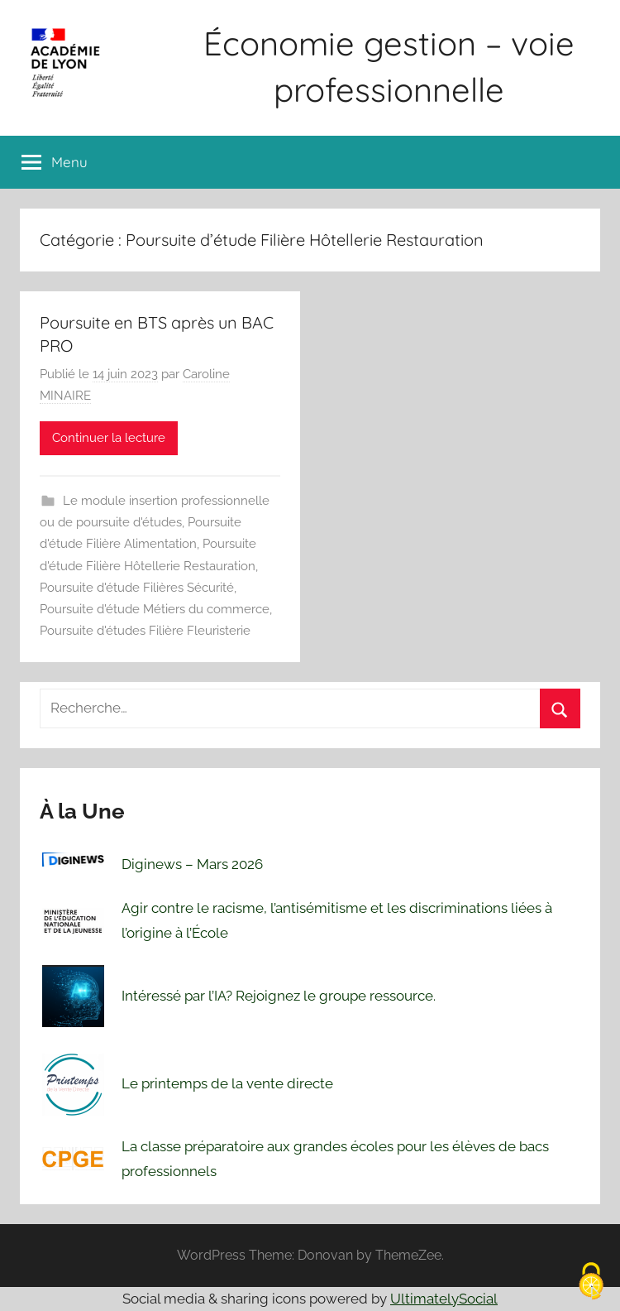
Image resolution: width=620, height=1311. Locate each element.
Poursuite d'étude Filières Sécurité (137, 587)
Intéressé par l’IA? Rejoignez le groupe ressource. (279, 995)
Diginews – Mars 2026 (192, 864)
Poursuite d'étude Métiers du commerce (154, 609)
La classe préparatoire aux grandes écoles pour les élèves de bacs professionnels (335, 1158)
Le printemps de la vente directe (227, 1083)
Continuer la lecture (108, 437)
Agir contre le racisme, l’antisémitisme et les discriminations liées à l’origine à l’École (337, 920)
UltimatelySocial (444, 1298)
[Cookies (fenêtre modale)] (591, 1282)
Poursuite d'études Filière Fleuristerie (145, 630)
